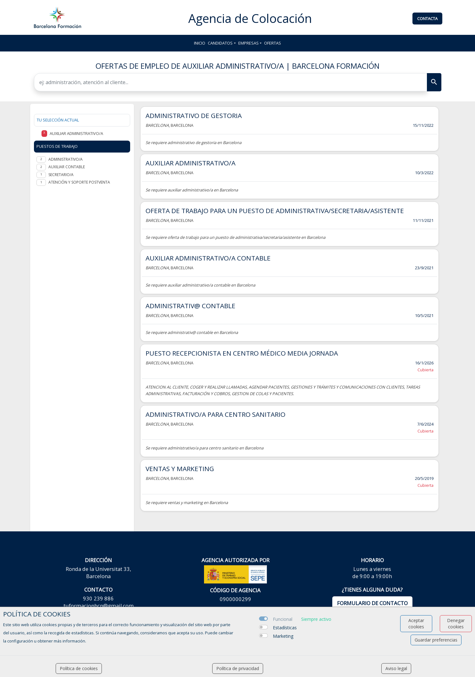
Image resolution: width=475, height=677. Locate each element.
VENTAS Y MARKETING (180, 468)
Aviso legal (396, 668)
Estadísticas (285, 628)
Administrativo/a (65, 159)
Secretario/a (61, 174)
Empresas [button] (248, 43)
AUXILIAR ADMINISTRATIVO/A (190, 163)
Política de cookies (79, 668)
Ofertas (272, 43)
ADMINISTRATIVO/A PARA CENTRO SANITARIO (215, 414)
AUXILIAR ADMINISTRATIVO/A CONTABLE (208, 258)
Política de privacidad (237, 668)
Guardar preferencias (436, 640)
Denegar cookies (456, 623)
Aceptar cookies (416, 623)
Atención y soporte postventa (79, 182)
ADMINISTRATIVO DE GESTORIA (194, 115)
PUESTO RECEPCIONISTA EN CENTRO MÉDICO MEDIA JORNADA (242, 353)
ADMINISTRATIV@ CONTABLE (190, 305)
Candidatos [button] (220, 43)
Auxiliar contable (66, 166)
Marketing (283, 636)
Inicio (199, 43)
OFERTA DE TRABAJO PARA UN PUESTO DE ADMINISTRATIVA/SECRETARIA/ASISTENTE (275, 210)
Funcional (282, 619)
